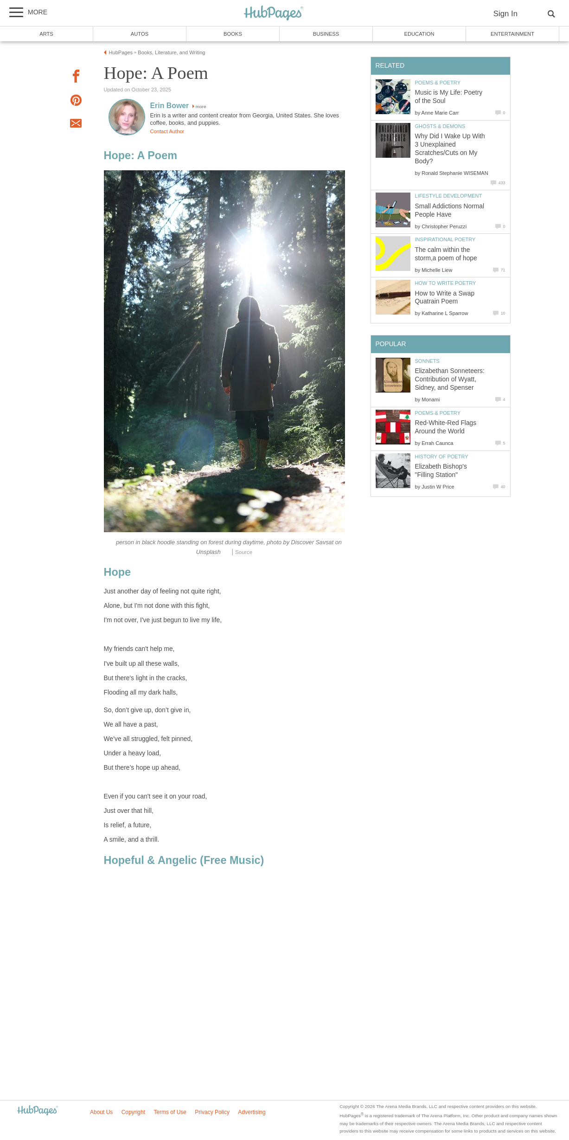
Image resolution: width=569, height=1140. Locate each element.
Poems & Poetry (438, 82)
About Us (101, 1112)
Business (326, 34)
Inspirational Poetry (445, 239)
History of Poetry (441, 456)
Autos (139, 34)
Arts (46, 34)
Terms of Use (169, 1112)
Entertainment (512, 34)
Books (233, 34)
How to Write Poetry (445, 283)
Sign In (505, 13)
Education (419, 34)
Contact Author (167, 131)
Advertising (251, 1112)
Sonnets (427, 361)
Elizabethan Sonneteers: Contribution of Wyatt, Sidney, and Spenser (450, 379)
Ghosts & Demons (440, 126)
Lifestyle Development (448, 196)
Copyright (133, 1112)
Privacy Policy (212, 1112)
